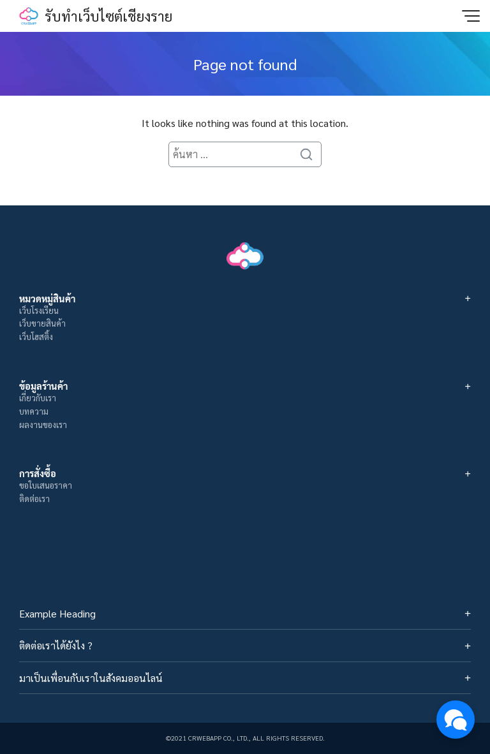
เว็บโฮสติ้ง (36, 336)
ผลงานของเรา (43, 424)
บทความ (33, 411)
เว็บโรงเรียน (39, 310)
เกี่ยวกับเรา (37, 397)
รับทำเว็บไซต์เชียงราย (108, 16)
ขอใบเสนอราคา (45, 485)
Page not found (245, 64)
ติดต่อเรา (34, 498)
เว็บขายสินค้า (42, 323)
